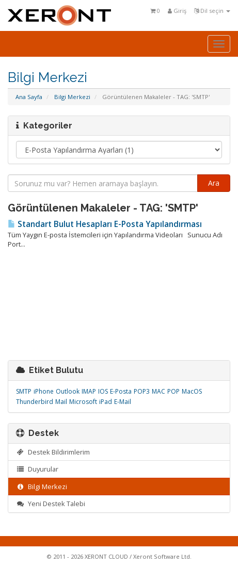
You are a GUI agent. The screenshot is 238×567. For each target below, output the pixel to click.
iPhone (44, 391)
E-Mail (122, 401)
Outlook (68, 391)
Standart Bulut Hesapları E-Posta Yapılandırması (105, 224)
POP (173, 391)
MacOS (192, 391)
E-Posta (121, 391)
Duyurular (37, 469)
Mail (61, 401)
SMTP (23, 391)
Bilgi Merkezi (72, 97)
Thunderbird (34, 401)
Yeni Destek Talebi (50, 503)
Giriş (177, 10)
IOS (103, 391)
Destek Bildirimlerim (53, 452)
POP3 (142, 391)
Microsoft (83, 401)
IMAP (89, 391)
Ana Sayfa (28, 97)
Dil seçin (212, 10)
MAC (158, 391)
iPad (105, 401)
